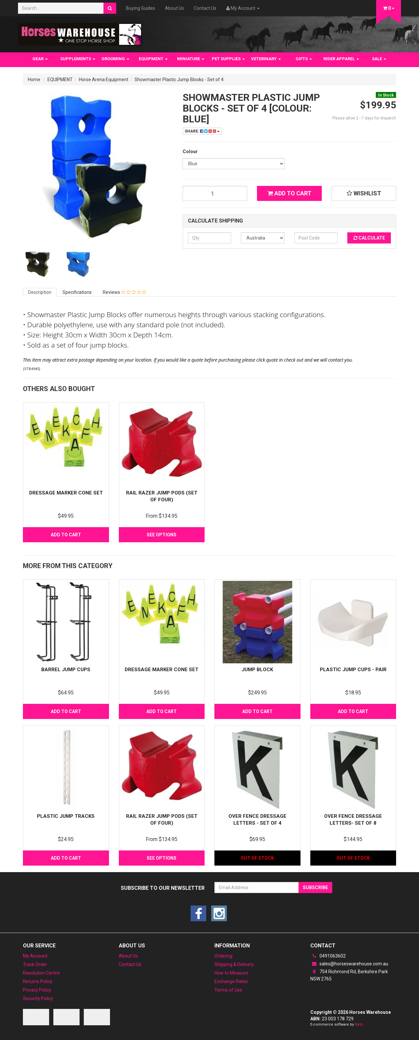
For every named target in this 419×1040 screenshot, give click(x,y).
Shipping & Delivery (234, 964)
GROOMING (115, 58)
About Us (174, 8)
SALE (379, 58)
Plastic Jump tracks (66, 816)
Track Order (35, 964)
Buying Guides (140, 8)
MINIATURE (190, 58)
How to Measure (231, 973)
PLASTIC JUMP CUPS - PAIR (353, 669)
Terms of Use (228, 990)
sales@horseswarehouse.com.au (349, 963)
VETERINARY (266, 58)
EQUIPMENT (153, 58)
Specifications (77, 292)
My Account (35, 956)
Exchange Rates (231, 981)
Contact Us (205, 8)
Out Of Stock (257, 858)
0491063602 (328, 956)
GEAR (40, 58)
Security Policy (38, 998)
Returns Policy (37, 981)
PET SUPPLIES (228, 58)
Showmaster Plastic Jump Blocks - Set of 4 (179, 79)
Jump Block (257, 669)
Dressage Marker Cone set (66, 493)
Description (39, 292)
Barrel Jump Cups (65, 669)
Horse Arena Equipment (103, 79)
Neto (359, 1024)
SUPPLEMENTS (77, 58)
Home (34, 79)
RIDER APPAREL (341, 58)
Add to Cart (289, 193)
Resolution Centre (41, 973)
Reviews (124, 292)
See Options (161, 534)
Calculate (369, 238)
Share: (202, 131)
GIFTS (304, 58)
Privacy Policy (37, 990)
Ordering (223, 956)
